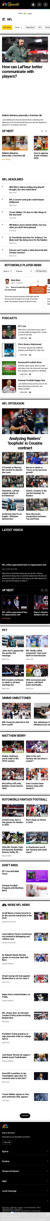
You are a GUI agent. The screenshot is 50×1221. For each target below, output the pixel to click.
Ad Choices (5, 1207)
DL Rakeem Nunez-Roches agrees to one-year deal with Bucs (15, 957)
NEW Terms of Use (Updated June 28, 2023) (16, 1211)
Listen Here (26, 338)
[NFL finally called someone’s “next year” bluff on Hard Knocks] (37, 641)
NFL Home (7, 27)
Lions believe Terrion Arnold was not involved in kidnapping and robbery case (17, 936)
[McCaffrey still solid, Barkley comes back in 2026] (13, 774)
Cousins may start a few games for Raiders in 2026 (12, 822)
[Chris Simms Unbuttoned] (9, 350)
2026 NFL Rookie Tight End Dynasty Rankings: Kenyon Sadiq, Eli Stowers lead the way (12, 849)
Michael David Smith (9, 922)
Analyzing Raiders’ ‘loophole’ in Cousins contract (25, 443)
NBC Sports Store (7, 1209)
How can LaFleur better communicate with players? (22, 71)
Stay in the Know (8, 1133)
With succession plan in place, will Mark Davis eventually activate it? (36, 682)
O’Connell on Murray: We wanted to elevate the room (12, 470)
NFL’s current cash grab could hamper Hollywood (26, 200)
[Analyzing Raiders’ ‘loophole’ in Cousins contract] (25, 421)
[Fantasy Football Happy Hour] (9, 386)
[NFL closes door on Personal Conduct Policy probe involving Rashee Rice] (41, 1016)
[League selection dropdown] (7, 271)
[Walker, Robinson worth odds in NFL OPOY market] (13, 747)
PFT (40, 27)
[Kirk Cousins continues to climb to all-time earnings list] (13, 670)
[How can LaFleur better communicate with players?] (25, 49)
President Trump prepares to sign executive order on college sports (16, 1036)
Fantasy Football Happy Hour (31, 380)
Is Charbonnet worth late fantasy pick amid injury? (36, 849)
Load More (25, 1115)
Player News (30, 27)
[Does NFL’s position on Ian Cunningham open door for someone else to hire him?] (41, 1076)
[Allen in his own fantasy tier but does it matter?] (37, 747)
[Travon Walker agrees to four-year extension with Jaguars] (41, 1097)
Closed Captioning (30, 1207)
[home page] (10, 4)
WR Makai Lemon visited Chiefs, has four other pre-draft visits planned (27, 226)
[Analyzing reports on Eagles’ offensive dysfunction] (13, 504)
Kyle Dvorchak (6, 856)
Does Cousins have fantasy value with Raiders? (35, 786)
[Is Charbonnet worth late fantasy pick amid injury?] (37, 838)
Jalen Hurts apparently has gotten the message (12, 653)
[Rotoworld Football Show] (9, 368)
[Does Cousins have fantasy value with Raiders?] (37, 774)
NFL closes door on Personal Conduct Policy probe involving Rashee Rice (16, 1015)
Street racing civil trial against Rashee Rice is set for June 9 (16, 977)
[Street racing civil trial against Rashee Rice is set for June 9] (41, 979)
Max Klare (15, 280)
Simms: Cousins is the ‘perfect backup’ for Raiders (36, 493)
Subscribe (7, 1142)
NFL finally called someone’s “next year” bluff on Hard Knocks (36, 653)
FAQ (38, 1207)
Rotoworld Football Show (30, 362)
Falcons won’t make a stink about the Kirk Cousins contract (28, 251)
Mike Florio (13, 193)
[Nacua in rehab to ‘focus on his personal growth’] (37, 458)
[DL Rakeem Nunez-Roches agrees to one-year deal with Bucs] (41, 958)
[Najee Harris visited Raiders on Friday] (41, 997)
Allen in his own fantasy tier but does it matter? (36, 758)
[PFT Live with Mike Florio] (37, 876)
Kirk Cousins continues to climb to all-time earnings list (12, 682)
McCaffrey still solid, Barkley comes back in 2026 (12, 786)
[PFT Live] (9, 332)
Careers (20, 1207)
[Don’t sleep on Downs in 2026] (37, 810)
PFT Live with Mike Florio (10, 872)
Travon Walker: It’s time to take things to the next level (27, 213)
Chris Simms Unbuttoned (29, 344)
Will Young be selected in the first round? (15, 723)
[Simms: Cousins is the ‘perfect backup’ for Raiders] (37, 481)
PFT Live (22, 326)
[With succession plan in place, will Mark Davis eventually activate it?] (37, 670)
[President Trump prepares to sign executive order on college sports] (41, 1037)
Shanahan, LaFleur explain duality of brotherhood (10, 493)
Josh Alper (12, 218)
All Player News (41, 271)
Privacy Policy (35, 1211)
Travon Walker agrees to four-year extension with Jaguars (16, 1095)
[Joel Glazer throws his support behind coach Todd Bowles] (41, 1058)
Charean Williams (8, 964)
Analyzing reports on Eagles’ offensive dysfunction (12, 516)
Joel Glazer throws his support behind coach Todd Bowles (16, 1056)
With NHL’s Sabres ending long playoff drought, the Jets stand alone (26, 188)
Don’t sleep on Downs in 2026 (36, 821)
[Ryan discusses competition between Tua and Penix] (37, 504)
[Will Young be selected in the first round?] (16, 711)
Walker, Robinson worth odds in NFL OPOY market (10, 758)
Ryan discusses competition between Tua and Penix (36, 516)
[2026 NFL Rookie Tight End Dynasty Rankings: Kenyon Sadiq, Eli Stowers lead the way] (13, 838)
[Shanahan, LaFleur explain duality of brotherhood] (13, 481)
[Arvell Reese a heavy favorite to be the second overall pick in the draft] (41, 916)
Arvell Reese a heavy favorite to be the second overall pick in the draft (17, 915)
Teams (18, 27)
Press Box (18, 1209)
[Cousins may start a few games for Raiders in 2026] (13, 810)
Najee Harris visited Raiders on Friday (16, 995)
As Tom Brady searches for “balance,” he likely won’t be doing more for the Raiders (28, 238)
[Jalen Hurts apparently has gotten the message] (13, 641)
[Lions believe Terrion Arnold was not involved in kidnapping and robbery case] (41, 937)
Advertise (14, 1207)
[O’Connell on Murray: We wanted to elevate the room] (13, 458)
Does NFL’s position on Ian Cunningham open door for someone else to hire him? (14, 1075)
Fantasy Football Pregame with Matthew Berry (12, 888)
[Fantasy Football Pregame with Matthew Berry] (37, 890)
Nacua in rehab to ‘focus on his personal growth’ (36, 470)
